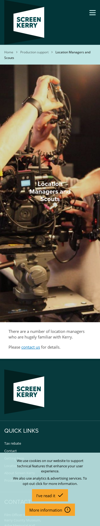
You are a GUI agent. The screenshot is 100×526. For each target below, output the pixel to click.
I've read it (46, 495)
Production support (34, 52)
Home (8, 52)
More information (46, 510)
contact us (30, 347)
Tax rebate (12, 443)
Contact (10, 450)
